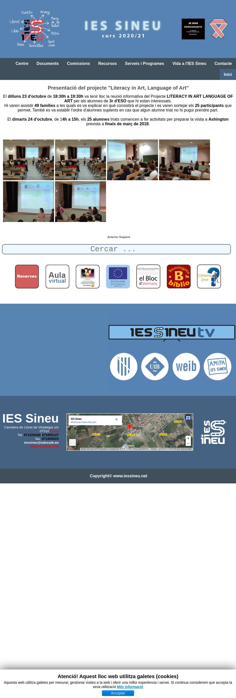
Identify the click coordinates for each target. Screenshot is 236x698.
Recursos (107, 63)
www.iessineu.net (44, 446)
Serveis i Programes (144, 63)
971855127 (50, 435)
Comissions (78, 63)
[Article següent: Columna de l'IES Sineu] (124, 237)
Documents (48, 63)
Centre (22, 63)
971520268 (32, 435)
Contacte (223, 63)
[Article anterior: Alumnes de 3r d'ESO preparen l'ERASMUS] (113, 237)
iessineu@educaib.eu (41, 442)
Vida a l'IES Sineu (189, 63)
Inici (228, 74)
